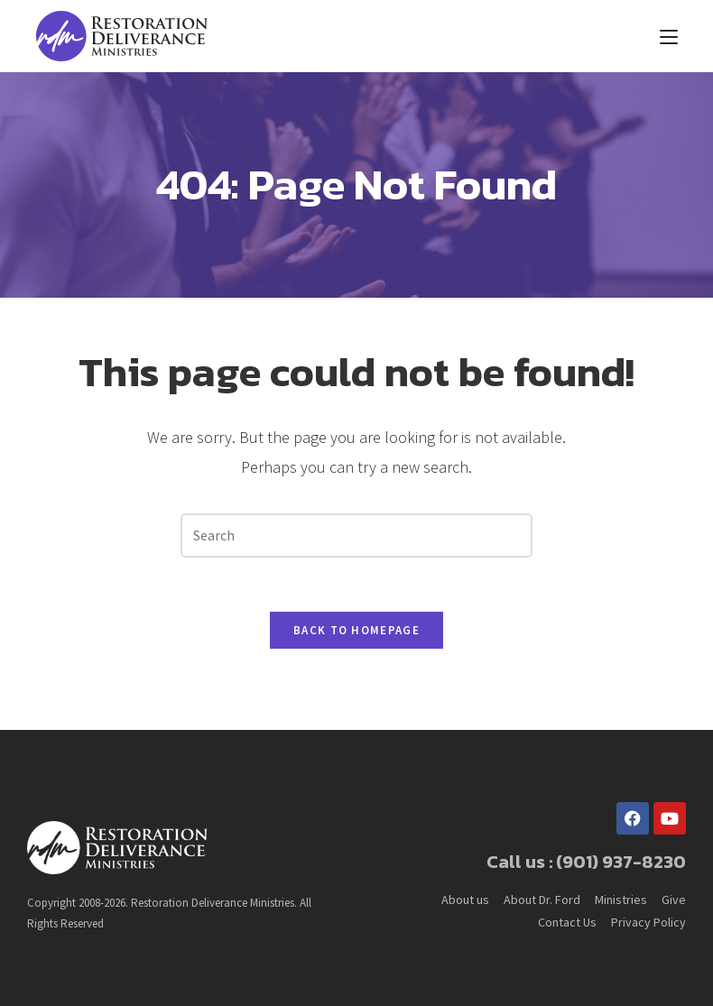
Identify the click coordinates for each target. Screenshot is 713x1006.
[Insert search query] (356, 535)
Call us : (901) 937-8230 (586, 861)
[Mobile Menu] (669, 36)
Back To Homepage (356, 630)
